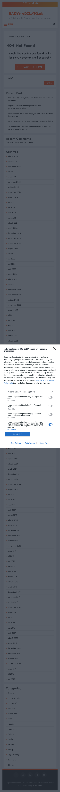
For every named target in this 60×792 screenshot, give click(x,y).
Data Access (30, 443)
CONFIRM (17, 434)
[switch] (50, 397)
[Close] (55, 349)
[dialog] (30, 396)
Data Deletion (16, 443)
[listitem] (30, 392)
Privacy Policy (43, 443)
